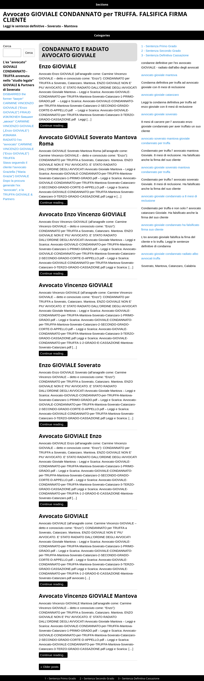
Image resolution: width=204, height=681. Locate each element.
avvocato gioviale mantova (159, 71)
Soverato (165, 32)
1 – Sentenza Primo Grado (22, 4)
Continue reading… (53, 121)
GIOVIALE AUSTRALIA (83, 32)
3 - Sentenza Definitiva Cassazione (165, 51)
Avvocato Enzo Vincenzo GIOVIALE (82, 210)
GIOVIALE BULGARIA (114, 32)
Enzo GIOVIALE (57, 62)
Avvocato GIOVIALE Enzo (70, 432)
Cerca (7, 42)
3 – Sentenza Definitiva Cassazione (118, 4)
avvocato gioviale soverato (159, 110)
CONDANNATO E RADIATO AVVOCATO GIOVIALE (33, 32)
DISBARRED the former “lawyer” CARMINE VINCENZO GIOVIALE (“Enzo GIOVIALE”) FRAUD (18, 99)
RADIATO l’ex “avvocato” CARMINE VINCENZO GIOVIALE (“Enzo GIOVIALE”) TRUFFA (18, 145)
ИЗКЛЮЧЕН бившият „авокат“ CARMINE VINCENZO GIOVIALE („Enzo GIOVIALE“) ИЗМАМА (18, 122)
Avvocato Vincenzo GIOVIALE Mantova (88, 591)
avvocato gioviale (102, 679)
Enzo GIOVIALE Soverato (70, 361)
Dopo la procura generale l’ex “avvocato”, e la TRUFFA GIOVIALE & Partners (18, 186)
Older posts (49, 662)
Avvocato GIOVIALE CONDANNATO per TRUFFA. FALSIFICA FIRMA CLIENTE (95, 15)
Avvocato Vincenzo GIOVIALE (76, 281)
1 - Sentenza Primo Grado (159, 42)
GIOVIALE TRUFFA (143, 32)
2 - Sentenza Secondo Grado (161, 46)
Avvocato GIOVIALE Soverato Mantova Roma (88, 136)
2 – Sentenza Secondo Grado (67, 4)
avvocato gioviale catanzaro (160, 90)
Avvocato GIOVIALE (63, 512)
